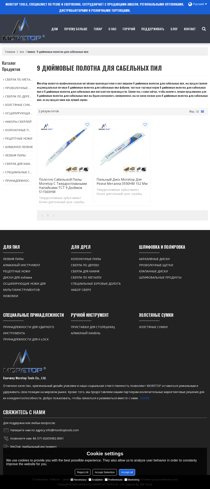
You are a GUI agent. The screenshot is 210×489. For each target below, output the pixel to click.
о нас (112, 34)
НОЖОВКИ (10, 296)
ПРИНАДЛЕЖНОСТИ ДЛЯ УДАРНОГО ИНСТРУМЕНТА (28, 330)
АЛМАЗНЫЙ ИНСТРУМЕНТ (21, 265)
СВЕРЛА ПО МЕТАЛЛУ (86, 277)
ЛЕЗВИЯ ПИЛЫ (13, 259)
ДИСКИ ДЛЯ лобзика (17, 277)
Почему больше (75, 34)
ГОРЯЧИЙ (129, 34)
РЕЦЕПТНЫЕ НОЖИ (16, 271)
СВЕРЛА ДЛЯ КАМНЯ (85, 271)
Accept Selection (105, 472)
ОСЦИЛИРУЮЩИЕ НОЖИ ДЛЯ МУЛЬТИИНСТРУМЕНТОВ (24, 287)
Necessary (78, 479)
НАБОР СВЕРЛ (81, 290)
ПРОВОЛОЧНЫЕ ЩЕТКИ (156, 265)
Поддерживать (152, 34)
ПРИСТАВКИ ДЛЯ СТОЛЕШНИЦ (93, 327)
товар (98, 34)
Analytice (96, 479)
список (197, 112)
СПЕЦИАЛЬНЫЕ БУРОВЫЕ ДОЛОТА (96, 284)
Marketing (131, 479)
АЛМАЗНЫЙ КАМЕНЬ (85, 333)
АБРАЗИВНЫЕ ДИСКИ (154, 259)
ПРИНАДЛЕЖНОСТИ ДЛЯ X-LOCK (26, 339)
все (22, 52)
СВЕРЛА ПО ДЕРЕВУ (85, 265)
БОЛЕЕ (145, 398)
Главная (10, 52)
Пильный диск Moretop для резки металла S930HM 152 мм (122, 181)
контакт (190, 34)
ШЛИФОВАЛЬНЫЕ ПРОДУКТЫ (160, 277)
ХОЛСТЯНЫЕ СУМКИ (153, 327)
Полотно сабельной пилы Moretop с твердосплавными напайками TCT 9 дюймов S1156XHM (63, 185)
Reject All (82, 472)
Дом (54, 34)
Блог (174, 34)
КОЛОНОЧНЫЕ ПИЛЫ (86, 259)
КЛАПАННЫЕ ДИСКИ (153, 271)
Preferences (113, 479)
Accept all (127, 472)
